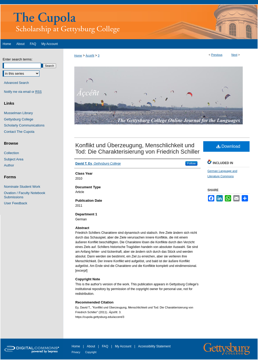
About (91, 346)
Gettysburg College (18, 119)
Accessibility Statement (154, 346)
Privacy (76, 352)
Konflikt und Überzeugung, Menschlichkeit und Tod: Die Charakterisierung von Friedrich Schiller (137, 148)
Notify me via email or (23, 92)
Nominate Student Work (22, 187)
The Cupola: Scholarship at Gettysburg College (129, 21)
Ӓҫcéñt (90, 55)
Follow (191, 163)
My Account (123, 346)
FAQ (105, 346)
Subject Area (13, 159)
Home (78, 55)
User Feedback (15, 203)
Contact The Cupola (19, 132)
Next (234, 54)
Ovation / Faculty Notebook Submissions (24, 195)
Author (9, 165)
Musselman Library (18, 113)
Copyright (91, 352)
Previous (216, 54)
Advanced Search (16, 83)
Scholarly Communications (24, 125)
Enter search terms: (17, 59)
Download (228, 146)
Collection (11, 153)
